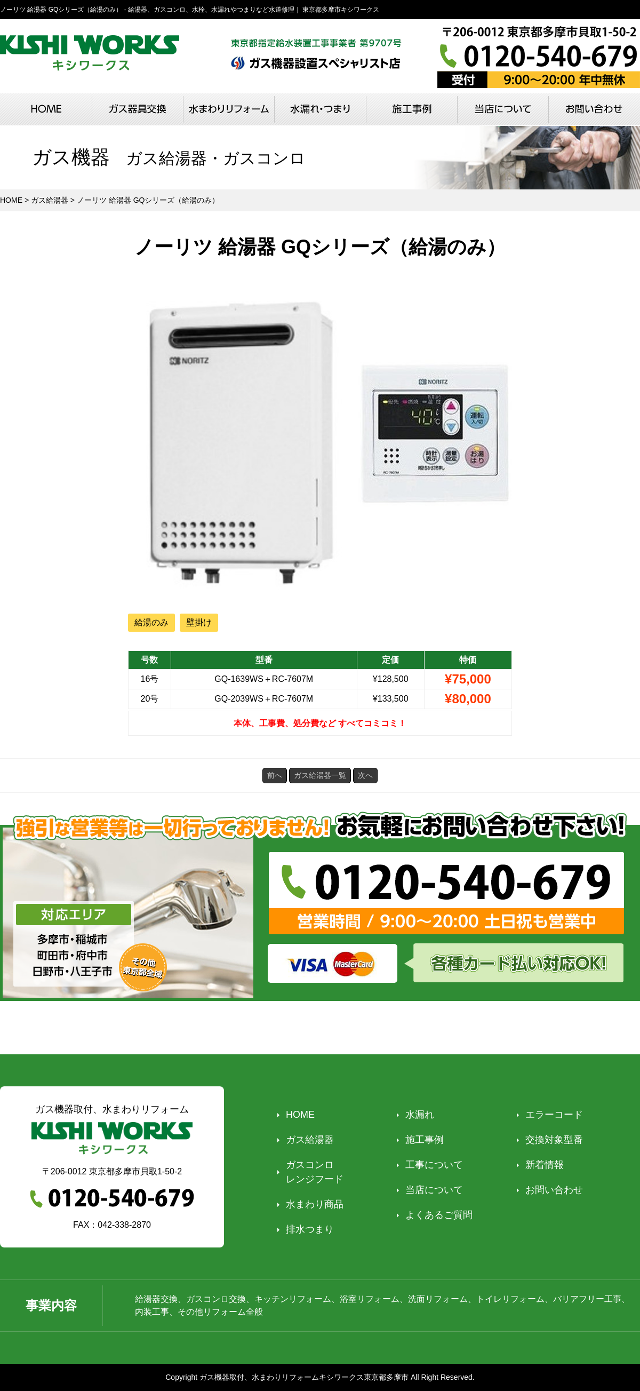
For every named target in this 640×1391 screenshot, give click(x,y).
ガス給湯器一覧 (320, 775)
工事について (434, 1164)
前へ (274, 775)
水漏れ (419, 1114)
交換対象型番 (554, 1139)
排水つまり (310, 1229)
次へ (365, 775)
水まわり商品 (314, 1204)
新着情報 (544, 1164)
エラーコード (554, 1114)
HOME (300, 1114)
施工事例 (424, 1139)
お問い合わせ (554, 1190)
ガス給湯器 (310, 1139)
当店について (434, 1190)
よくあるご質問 (439, 1215)
